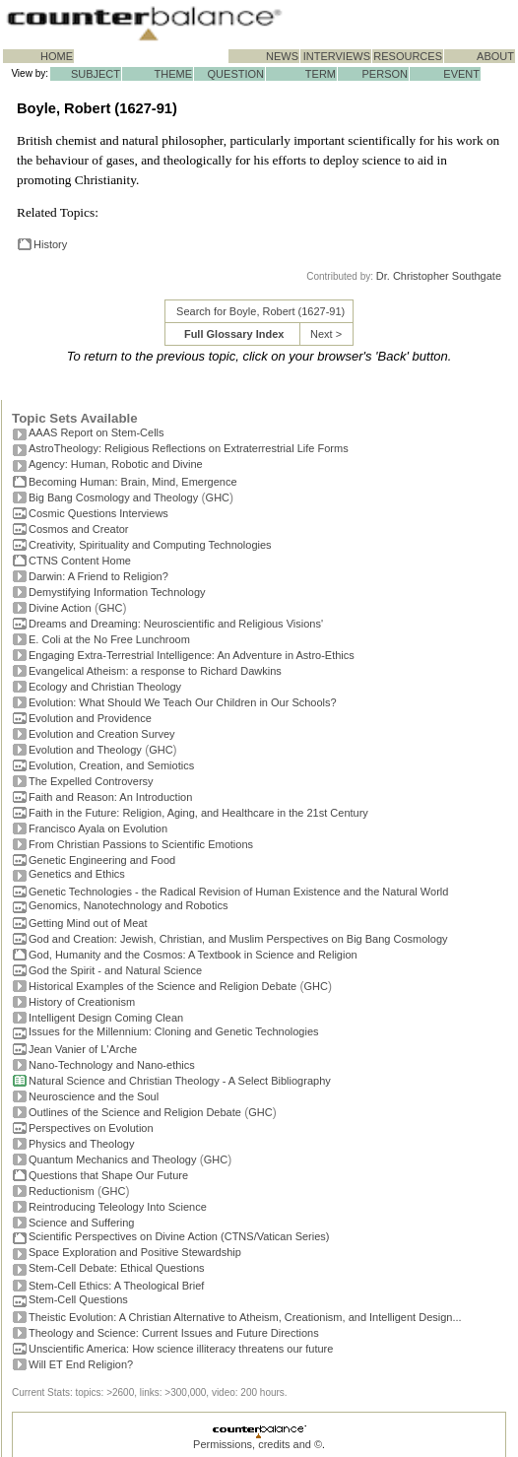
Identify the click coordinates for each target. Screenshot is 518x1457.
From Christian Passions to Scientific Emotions (141, 844)
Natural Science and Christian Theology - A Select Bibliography (180, 1081)
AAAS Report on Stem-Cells (96, 432)
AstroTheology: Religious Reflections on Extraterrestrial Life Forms (189, 448)
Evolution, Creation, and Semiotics (111, 765)
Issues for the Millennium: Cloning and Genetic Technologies (174, 1031)
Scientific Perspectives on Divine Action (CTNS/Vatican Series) (179, 1236)
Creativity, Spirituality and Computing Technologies (150, 545)
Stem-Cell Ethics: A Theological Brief (116, 1285)
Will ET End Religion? (81, 1364)
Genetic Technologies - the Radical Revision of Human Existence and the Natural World (238, 891)
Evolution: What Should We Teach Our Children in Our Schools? (183, 702)
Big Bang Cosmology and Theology (113, 497)
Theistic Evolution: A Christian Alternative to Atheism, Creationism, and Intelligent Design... (245, 1317)
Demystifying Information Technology (117, 592)
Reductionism (62, 1191)
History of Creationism (82, 1002)
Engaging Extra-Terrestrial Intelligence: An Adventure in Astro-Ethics (192, 655)
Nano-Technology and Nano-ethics (112, 1065)
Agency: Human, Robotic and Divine (116, 464)
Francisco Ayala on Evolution (98, 828)
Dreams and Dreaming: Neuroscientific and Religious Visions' (176, 623)
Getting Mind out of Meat (88, 923)
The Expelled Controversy (91, 781)
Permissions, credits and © (257, 1444)
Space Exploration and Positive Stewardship (135, 1252)
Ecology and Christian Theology (105, 687)
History (50, 244)
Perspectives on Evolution (91, 1128)
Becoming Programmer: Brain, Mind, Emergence (133, 482)
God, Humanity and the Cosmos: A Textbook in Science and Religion (193, 954)
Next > (326, 334)
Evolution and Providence (90, 718)
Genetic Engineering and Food (102, 860)
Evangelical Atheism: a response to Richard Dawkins (155, 671)
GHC (217, 497)
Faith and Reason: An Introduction (110, 797)
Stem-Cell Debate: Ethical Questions (117, 1268)
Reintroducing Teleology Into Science (118, 1207)
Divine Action (60, 608)
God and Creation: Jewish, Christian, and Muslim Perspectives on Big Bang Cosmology (238, 939)
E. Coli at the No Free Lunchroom (109, 639)
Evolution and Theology (85, 750)
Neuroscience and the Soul (94, 1096)
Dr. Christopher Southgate (438, 276)
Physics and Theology (81, 1144)
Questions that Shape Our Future (108, 1175)
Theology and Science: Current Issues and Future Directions (174, 1333)
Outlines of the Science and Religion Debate (135, 1112)
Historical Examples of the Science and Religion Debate (162, 986)
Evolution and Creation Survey (102, 734)
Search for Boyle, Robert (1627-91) (260, 311)
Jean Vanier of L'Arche (83, 1049)
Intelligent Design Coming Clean (106, 1018)
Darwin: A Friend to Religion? (98, 576)
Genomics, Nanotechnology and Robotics (128, 905)
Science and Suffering (81, 1222)
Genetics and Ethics (77, 874)
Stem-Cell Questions (78, 1299)
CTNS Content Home (80, 560)
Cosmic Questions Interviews (98, 513)
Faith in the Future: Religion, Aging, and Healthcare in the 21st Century (198, 813)
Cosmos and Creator (79, 529)
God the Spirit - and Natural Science (115, 970)
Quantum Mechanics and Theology (112, 1159)
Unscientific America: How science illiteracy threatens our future (181, 1349)
